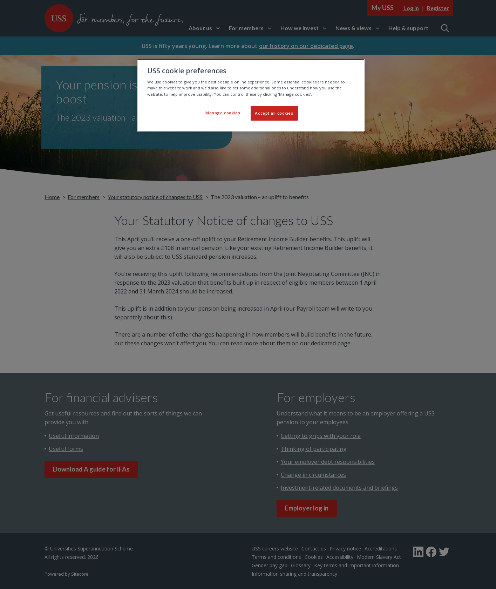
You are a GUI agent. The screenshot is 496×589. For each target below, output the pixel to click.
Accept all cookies (274, 113)
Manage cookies (222, 112)
